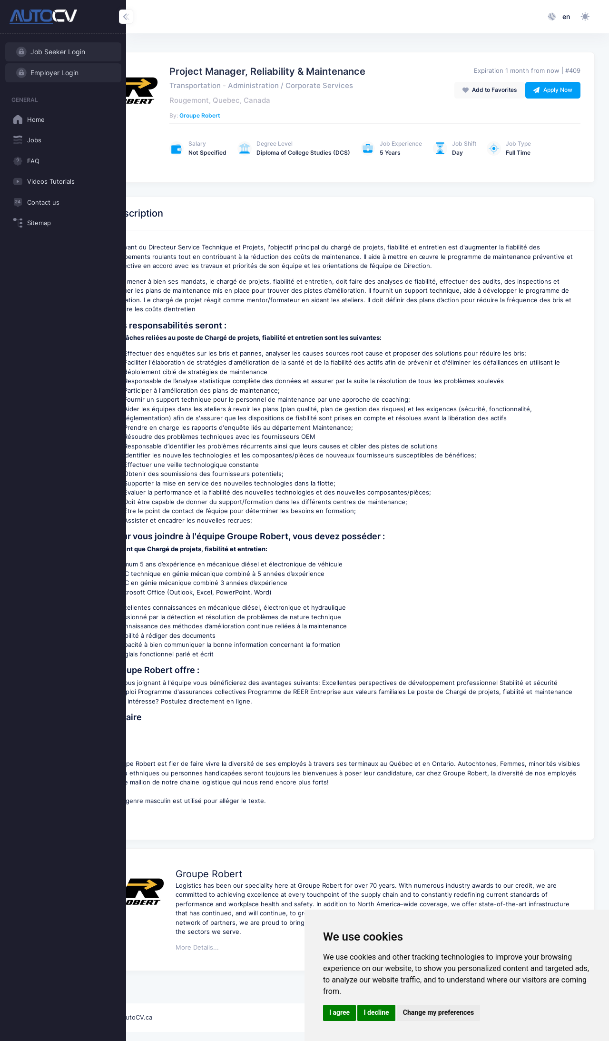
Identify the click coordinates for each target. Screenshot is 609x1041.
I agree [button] (339, 1012)
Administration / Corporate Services (334, 86)
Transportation (239, 86)
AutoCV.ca (180, 1017)
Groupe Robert (243, 115)
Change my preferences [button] (438, 1012)
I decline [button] (376, 1012)
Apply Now (552, 89)
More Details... (241, 979)
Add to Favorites (489, 89)
